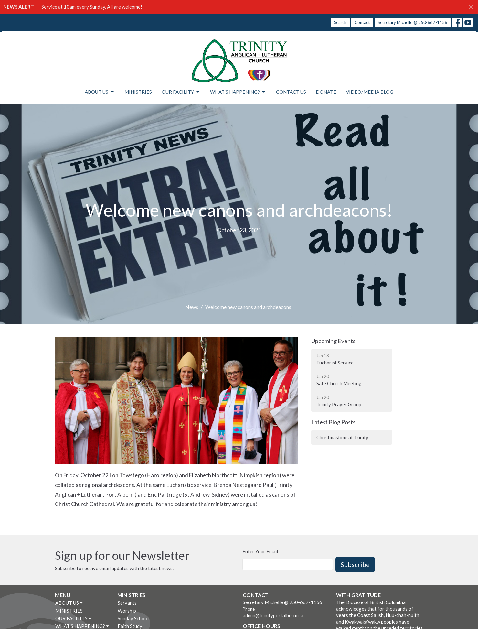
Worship (127, 610)
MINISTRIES (138, 92)
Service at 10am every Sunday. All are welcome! (91, 7)
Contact (362, 22)
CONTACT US (291, 92)
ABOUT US (100, 92)
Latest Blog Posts (333, 422)
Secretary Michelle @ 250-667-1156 (412, 22)
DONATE (326, 92)
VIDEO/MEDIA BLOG (369, 92)
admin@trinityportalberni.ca (273, 615)
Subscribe (355, 564)
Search (340, 22)
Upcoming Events (333, 340)
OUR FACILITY (181, 92)
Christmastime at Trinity (342, 437)
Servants (127, 603)
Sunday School (133, 618)
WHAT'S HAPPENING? (238, 92)
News (191, 307)
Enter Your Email (260, 551)
